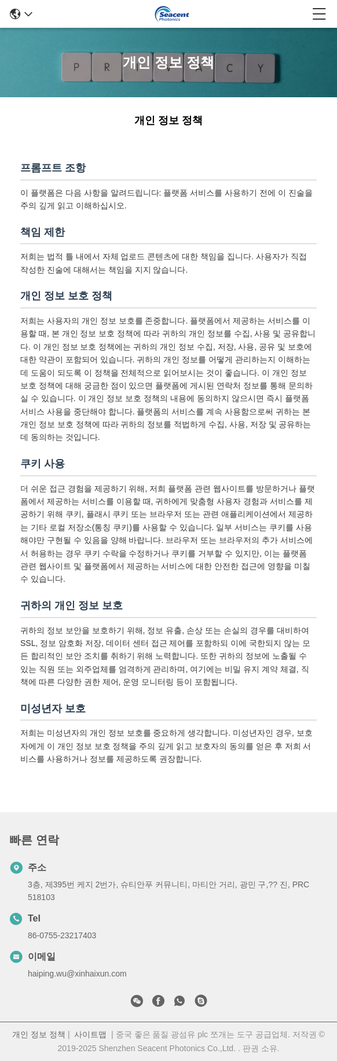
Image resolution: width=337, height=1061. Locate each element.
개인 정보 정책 (38, 1034)
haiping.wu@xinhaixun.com (77, 973)
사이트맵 (90, 1034)
